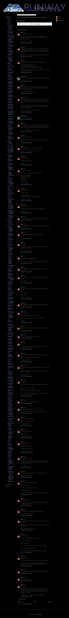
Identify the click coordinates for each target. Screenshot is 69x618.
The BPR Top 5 (10, 224)
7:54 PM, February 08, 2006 (26, 565)
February (9, 25)
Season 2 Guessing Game (9, 339)
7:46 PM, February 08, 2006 (26, 505)
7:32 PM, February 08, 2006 (26, 396)
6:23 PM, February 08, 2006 (26, 72)
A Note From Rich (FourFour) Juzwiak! (10, 404)
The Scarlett (59, 20)
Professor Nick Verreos (10, 99)
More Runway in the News (10, 333)
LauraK (58, 16)
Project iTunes (10, 34)
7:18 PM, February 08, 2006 (26, 298)
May (9, 20)
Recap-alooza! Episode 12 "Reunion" (10, 82)
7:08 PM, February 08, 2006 (26, 212)
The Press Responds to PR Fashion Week (10, 449)
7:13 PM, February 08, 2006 (26, 263)
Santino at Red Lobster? (10, 336)
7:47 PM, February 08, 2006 (26, 515)
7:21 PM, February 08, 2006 (26, 338)
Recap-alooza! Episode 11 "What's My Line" (10, 235)
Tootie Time (9, 191)
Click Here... (9, 442)
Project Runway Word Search (10, 266)
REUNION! (9, 219)
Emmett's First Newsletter (10, 51)
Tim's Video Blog (10, 65)
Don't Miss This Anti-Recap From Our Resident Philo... (10, 249)
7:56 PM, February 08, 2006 (26, 573)
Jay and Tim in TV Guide (10, 346)
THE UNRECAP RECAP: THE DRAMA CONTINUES (10, 113)
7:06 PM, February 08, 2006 (26, 200)
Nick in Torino (10, 109)
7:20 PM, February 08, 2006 (26, 322)
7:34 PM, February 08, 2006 (26, 413)
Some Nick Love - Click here (10, 381)
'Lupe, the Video (10, 116)
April (9, 21)
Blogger (39, 614)
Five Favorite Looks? (10, 245)
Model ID (9, 440)
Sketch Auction (10, 145)
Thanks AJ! (9, 361)
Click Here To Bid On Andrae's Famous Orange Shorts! (10, 261)
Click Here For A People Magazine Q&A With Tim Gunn (10, 41)
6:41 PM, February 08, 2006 (26, 112)
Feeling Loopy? (10, 147)
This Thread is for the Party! (10, 312)
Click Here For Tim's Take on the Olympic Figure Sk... (10, 207)
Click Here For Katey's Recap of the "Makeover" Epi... (10, 462)
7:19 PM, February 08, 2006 (26, 307)
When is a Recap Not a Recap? (10, 274)
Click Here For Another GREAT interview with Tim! (10, 174)
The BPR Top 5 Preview (10, 102)
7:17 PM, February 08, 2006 (26, 282)
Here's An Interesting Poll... (10, 321)
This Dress (9, 286)
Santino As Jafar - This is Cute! (10, 37)
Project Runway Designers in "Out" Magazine (10, 349)
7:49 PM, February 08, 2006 (26, 530)
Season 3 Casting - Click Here (10, 142)
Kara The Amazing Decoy (9, 289)
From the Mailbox (9, 48)
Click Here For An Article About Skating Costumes (10, 182)
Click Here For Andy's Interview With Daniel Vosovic (10, 59)
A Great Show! (10, 421)
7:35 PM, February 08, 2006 (26, 425)
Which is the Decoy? (9, 452)
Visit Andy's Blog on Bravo (10, 384)
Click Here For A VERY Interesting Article (10, 373)
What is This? (10, 241)
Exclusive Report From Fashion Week (10, 437)
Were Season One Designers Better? (10, 270)
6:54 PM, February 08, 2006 (26, 131)
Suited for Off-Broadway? (10, 105)
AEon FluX (23, 76)
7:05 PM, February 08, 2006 (26, 184)
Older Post (49, 601)
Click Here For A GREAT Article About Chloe (10, 129)
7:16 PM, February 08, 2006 (26, 271)
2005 (8, 486)
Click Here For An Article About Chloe (10, 413)
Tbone (22, 32)
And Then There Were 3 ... (10, 305)
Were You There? (9, 445)
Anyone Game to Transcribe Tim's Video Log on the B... (10, 151)
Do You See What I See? (10, 239)
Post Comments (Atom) (27, 603)
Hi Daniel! (9, 396)
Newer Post (20, 601)
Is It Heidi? (9, 458)
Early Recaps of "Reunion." (10, 108)
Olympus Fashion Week (9, 455)
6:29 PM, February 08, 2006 (26, 81)
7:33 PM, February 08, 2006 (26, 403)
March (9, 23)
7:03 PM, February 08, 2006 (26, 164)
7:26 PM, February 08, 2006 (26, 376)
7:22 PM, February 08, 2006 (26, 349)
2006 (8, 16)
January (9, 484)
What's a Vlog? (10, 189)
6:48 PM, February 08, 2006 (26, 119)
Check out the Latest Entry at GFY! (10, 133)
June (9, 18)
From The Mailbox (9, 68)
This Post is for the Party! (10, 164)
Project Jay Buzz (10, 185)
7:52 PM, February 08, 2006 (26, 552)
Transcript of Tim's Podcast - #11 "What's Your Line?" (10, 278)
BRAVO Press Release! (10, 179)
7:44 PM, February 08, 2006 (26, 494)
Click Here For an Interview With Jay (10, 298)
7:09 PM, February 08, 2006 (26, 228)
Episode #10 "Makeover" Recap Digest (10, 377)
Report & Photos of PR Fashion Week (10, 425)
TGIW (8, 187)
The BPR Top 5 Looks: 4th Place (10, 78)
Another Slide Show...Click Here (10, 387)
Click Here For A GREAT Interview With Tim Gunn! (10, 329)
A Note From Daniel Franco (10, 119)
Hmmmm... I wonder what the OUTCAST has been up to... (10, 366)
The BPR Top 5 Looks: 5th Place (10, 92)
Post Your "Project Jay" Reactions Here (10, 156)
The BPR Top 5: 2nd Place (10, 45)
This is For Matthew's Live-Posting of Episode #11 (10, 316)
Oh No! (8, 370)
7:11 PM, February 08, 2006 (26, 252)
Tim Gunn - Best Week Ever (10, 86)
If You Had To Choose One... (10, 429)
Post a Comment (22, 599)
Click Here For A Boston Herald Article (10, 410)
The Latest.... (10, 242)
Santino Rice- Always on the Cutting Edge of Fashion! (10, 212)
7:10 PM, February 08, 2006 (26, 238)
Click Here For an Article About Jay (10, 393)
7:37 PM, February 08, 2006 (26, 452)
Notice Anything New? (10, 390)
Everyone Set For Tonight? (10, 325)
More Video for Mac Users (10, 32)
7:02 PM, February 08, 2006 (26, 152)
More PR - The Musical (10, 89)
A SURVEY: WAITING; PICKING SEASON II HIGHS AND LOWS (10, 229)
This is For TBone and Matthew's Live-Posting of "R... (10, 168)
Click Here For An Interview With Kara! (10, 216)
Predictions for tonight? (10, 343)
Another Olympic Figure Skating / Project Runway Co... (10, 201)
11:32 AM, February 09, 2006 (26, 596)
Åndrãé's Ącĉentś (9, 64)
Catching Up (9, 407)
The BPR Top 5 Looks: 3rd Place (10, 54)
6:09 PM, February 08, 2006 (26, 43)
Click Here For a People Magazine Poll (10, 283)
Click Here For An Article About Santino (10, 255)
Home (35, 601)
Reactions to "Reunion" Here (9, 160)
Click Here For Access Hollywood (10, 399)
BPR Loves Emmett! (9, 125)
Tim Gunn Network (9, 75)
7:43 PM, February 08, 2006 (26, 477)
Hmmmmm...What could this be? (10, 193)
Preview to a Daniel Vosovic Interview (9, 28)
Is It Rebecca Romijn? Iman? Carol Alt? (10, 356)
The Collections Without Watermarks (10, 433)
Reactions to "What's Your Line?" (10, 308)
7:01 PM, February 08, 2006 (26, 142)
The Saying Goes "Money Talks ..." (10, 96)
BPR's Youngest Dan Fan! (10, 73)
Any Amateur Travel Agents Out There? (10, 122)
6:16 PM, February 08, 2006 (26, 56)
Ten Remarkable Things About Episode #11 (10, 302)
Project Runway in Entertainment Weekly (10, 418)
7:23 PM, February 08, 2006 (26, 361)
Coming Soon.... (10, 70)
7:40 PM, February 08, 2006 (26, 467)
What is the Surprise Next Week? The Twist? (10, 138)
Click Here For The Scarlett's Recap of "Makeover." (10, 478)
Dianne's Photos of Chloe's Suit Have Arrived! (10, 468)
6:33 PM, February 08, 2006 (26, 93)
